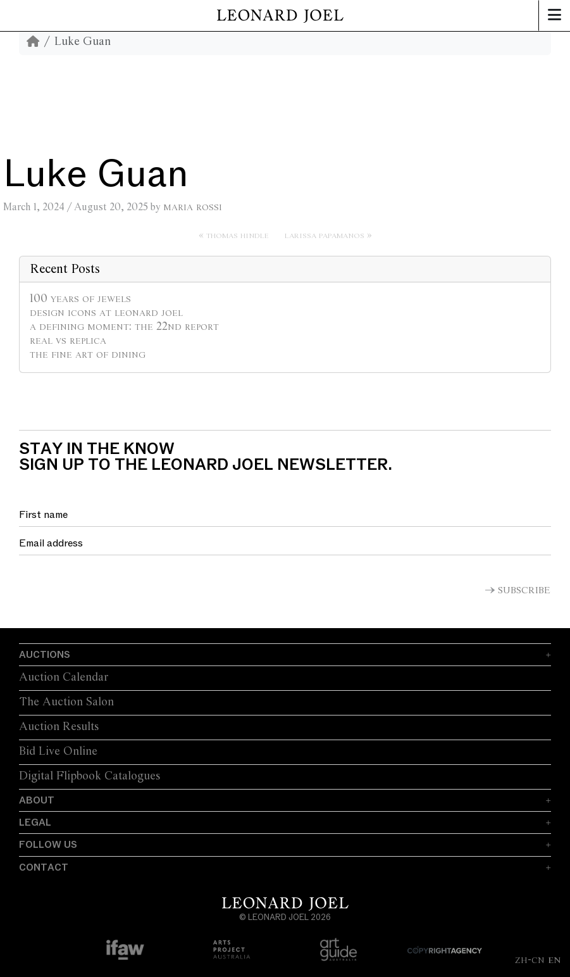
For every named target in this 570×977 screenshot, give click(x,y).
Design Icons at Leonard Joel (106, 313)
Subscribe (524, 590)
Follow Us (48, 844)
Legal (35, 822)
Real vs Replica (68, 341)
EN (554, 960)
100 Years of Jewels (80, 299)
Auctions (44, 654)
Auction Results (59, 727)
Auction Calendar (63, 677)
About (36, 800)
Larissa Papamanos (324, 235)
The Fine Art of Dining (88, 355)
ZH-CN (530, 960)
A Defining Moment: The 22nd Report (124, 327)
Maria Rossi (192, 207)
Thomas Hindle (237, 235)
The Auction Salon (66, 702)
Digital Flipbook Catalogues (89, 776)
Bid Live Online (58, 752)
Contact (43, 867)
